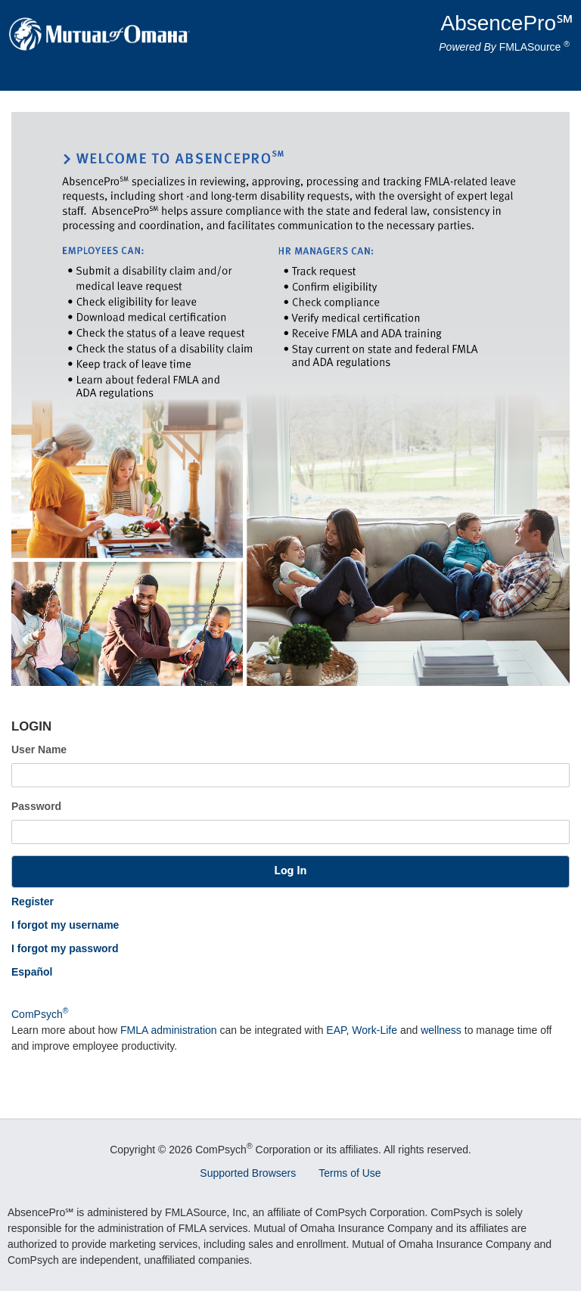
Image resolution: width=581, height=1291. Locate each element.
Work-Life (374, 1030)
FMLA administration (168, 1030)
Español (31, 972)
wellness (441, 1030)
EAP (336, 1030)
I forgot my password (65, 948)
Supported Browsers (248, 1173)
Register (32, 901)
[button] (290, 871)
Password (36, 806)
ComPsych (39, 1014)
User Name (39, 749)
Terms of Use (349, 1173)
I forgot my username (65, 925)
